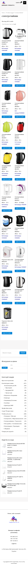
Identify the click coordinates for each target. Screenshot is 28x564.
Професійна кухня (7, 408)
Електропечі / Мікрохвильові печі (13, 418)
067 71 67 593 (14, 538)
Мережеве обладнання (10, 395)
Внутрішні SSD (9, 390)
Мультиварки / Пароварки (11, 426)
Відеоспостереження (8, 380)
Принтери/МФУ (8, 405)
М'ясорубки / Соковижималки (13, 423)
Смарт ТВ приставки (7, 411)
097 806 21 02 (14, 536)
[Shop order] (9, 24)
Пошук (23, 352)
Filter (4, 367)
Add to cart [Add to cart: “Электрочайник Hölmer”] (20, 85)
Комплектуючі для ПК (10, 385)
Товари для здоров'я (7, 431)
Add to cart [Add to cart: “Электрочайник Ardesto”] (7, 210)
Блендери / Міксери (10, 416)
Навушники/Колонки (10, 400)
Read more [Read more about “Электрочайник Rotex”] (19, 54)
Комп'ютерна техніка (7, 383)
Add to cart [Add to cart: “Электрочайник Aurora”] (7, 116)
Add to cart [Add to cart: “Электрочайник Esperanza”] (7, 241)
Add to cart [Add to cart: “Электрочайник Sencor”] (20, 208)
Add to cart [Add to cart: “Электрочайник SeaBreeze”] (7, 54)
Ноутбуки (7, 403)
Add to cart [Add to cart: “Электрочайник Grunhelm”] (7, 179)
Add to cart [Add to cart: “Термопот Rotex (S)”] (7, 333)
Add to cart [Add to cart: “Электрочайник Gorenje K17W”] (20, 270)
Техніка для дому (6, 414)
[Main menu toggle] (24, 2)
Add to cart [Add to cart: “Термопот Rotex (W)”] (7, 271)
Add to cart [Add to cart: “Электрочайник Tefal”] (20, 241)
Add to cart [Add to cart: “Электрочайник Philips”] (7, 303)
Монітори (7, 398)
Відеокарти (9, 387)
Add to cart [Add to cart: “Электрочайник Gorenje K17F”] (20, 303)
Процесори (9, 393)
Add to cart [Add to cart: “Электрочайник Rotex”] (20, 116)
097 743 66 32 (14, 540)
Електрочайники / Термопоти (12, 421)
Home (3, 12)
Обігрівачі (7, 428)
